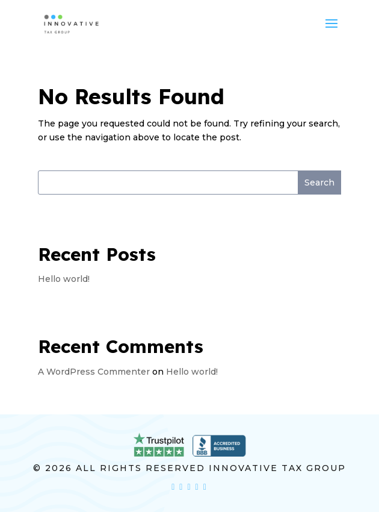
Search (319, 182)
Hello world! (64, 278)
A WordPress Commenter (94, 371)
